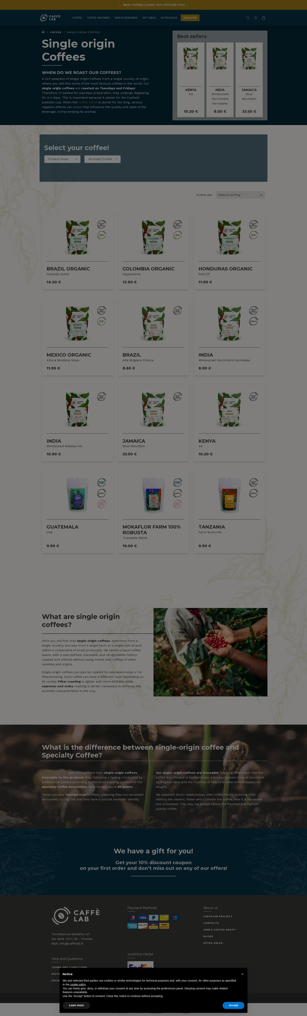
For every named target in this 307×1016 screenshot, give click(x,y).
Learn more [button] (76, 1005)
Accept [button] (233, 1005)
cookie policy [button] (78, 984)
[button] (242, 974)
